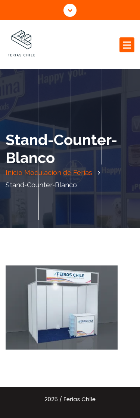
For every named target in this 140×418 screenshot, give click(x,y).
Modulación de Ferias (58, 172)
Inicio (14, 172)
